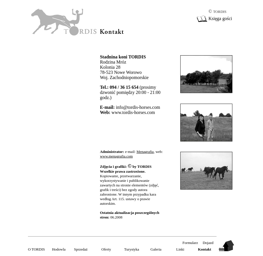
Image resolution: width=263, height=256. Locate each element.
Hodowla (59, 249)
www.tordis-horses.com (133, 112)
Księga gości (220, 18)
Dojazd (208, 243)
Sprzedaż (81, 249)
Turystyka (131, 249)
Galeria (156, 249)
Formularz (190, 243)
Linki (180, 249)
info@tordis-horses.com (138, 107)
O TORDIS (36, 249)
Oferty (106, 249)
